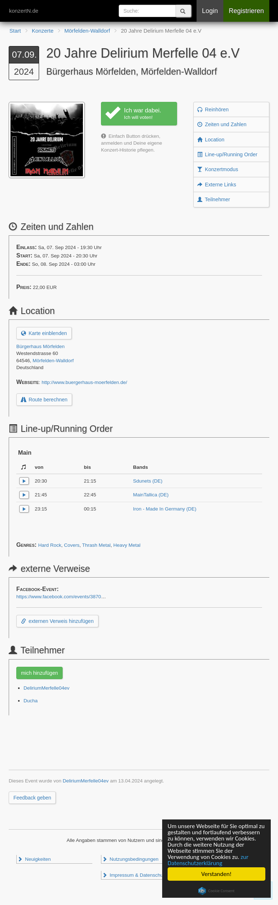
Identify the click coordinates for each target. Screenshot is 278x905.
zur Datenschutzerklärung (208, 860)
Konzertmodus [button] (217, 169)
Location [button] (210, 139)
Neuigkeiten (34, 859)
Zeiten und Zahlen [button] (222, 124)
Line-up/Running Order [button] (227, 154)
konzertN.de (23, 11)
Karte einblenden (44, 333)
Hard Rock (49, 545)
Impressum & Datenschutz (134, 875)
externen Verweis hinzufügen (57, 621)
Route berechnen (44, 399)
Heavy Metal (126, 545)
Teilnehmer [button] (213, 199)
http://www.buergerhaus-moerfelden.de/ (84, 382)
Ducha (31, 700)
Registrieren (246, 11)
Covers (72, 545)
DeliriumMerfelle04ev (47, 688)
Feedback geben (32, 798)
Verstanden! (216, 874)
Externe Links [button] (216, 184)
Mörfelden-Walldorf (53, 360)
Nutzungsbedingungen (130, 859)
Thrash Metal (96, 545)
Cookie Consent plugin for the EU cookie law (216, 891)
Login (210, 11)
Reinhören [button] (213, 109)
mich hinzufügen (39, 673)
